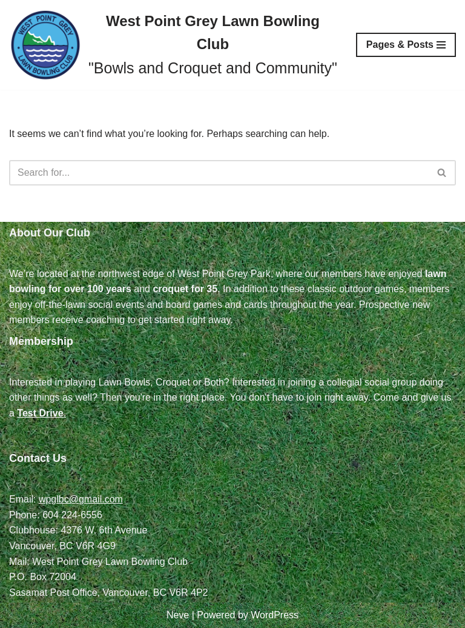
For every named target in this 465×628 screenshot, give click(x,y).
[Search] (219, 172)
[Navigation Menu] (406, 45)
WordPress (274, 615)
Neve (178, 615)
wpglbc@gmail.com (81, 499)
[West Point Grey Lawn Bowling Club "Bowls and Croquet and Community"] (173, 44)
